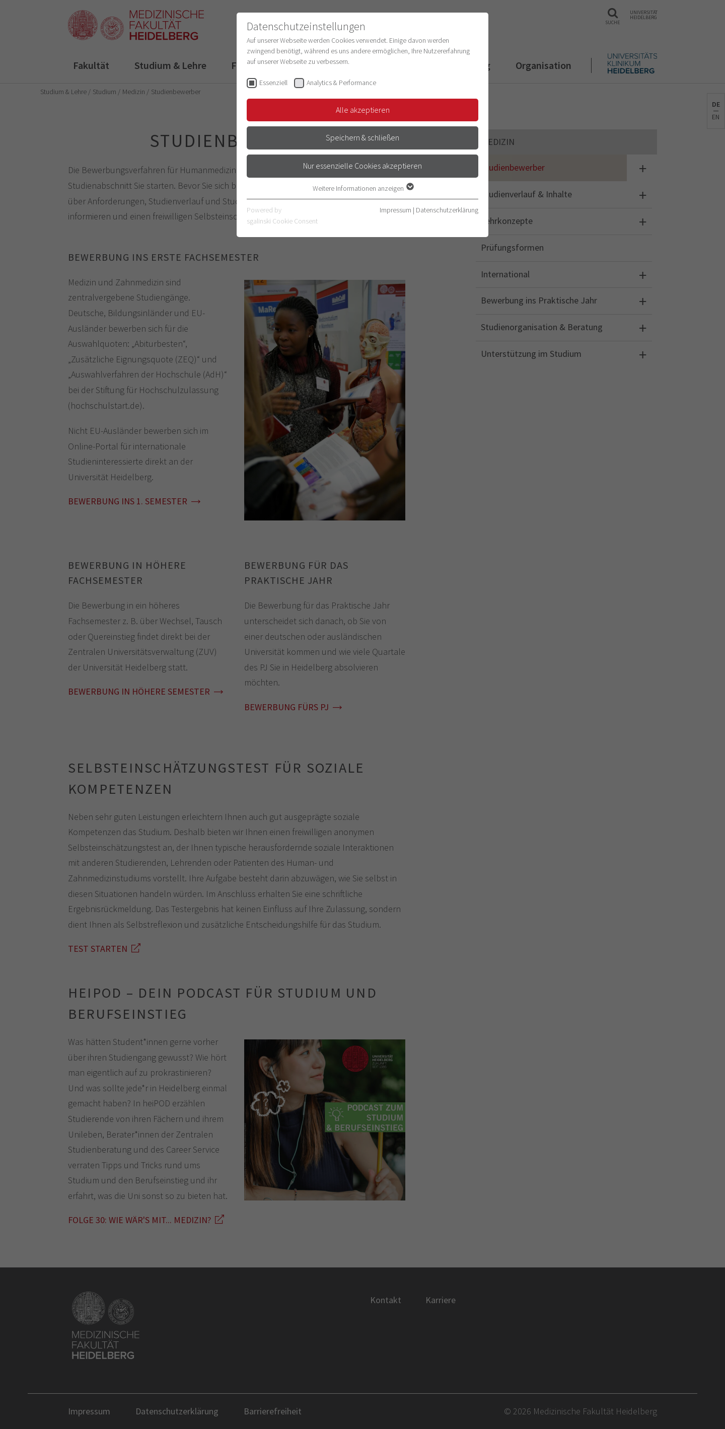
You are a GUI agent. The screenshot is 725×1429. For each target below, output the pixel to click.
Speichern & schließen (362, 137)
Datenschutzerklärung (447, 209)
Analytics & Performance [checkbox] (341, 82)
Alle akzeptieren (363, 110)
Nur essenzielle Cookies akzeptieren (362, 166)
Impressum (395, 209)
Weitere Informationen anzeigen (363, 188)
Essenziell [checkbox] (273, 82)
